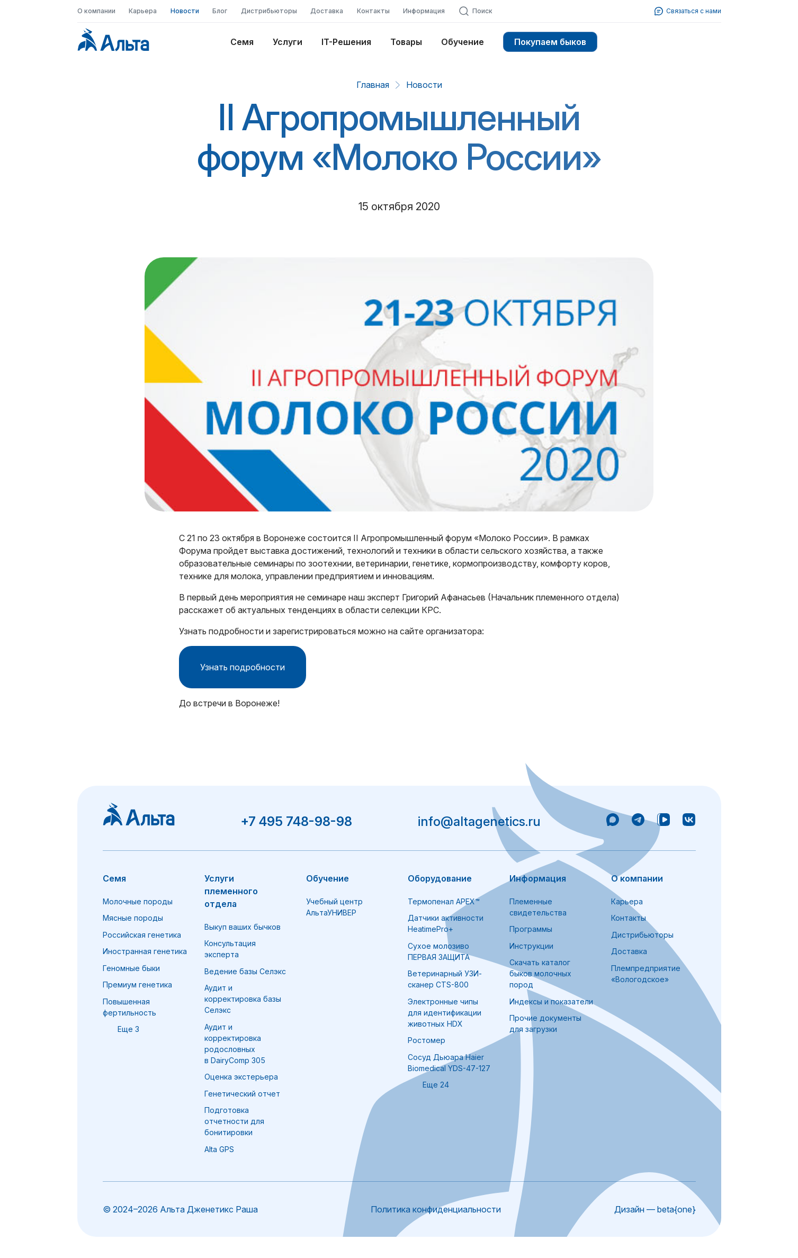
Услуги (287, 42)
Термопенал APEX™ (444, 901)
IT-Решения (346, 42)
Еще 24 (428, 1084)
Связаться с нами (687, 11)
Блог (219, 11)
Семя (242, 42)
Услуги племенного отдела (231, 891)
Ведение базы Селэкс (245, 971)
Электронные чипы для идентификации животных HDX (444, 1012)
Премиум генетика (137, 984)
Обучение (462, 42)
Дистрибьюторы (269, 11)
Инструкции (531, 945)
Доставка (326, 11)
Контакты (373, 11)
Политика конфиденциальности (436, 1209)
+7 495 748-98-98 (296, 821)
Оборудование (440, 878)
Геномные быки (131, 968)
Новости (185, 11)
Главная (372, 84)
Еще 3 (121, 1029)
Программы (530, 928)
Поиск (475, 11)
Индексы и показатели (551, 1001)
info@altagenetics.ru (479, 821)
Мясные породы (133, 917)
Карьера (143, 11)
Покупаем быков (550, 42)
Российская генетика (142, 934)
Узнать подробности (242, 667)
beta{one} (676, 1209)
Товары (406, 42)
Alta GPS (219, 1149)
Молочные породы (138, 901)
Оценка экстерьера (241, 1076)
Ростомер (426, 1040)
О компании (96, 11)
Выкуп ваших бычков (242, 926)
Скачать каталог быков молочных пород (540, 973)
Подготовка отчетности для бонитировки (234, 1121)
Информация (424, 11)
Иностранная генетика (145, 951)
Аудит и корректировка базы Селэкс (242, 998)
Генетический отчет (242, 1093)
